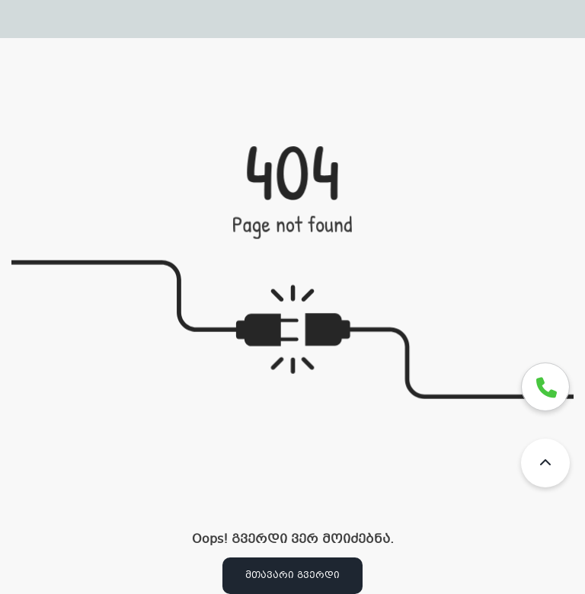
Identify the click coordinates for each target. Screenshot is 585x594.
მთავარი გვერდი (292, 576)
